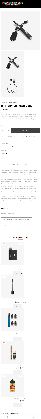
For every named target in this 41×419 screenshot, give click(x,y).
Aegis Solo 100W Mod (20, 333)
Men (10, 147)
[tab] (15, 164)
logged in (10, 226)
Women (14, 147)
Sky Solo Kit (20, 300)
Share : (3, 153)
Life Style (6, 147)
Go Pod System (20, 366)
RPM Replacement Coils (20, 399)
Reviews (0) (26, 164)
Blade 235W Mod (20, 267)
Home (2, 102)
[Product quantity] (5, 130)
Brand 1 (6, 150)
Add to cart (25, 130)
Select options (20, 306)
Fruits (6, 102)
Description (15, 164)
